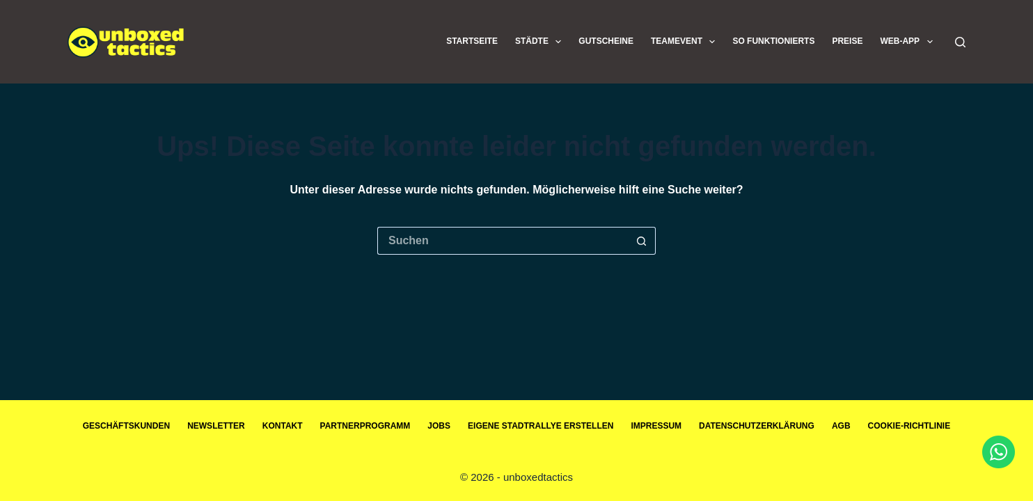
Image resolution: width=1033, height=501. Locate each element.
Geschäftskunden (126, 426)
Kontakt (282, 426)
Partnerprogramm (365, 426)
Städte (541, 41)
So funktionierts (773, 41)
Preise (847, 41)
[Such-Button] (642, 241)
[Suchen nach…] (502, 241)
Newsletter (216, 426)
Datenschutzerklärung (756, 426)
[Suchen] (960, 42)
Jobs (438, 426)
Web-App (909, 41)
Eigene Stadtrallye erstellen (540, 426)
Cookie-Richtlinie (909, 426)
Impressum (656, 426)
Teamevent (685, 41)
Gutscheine (605, 41)
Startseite (472, 41)
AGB (841, 426)
